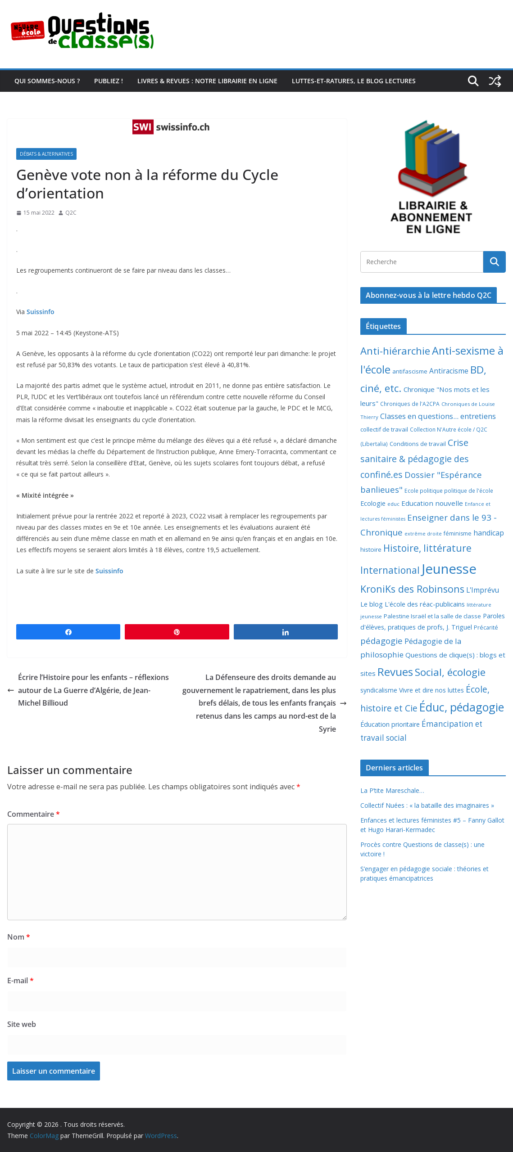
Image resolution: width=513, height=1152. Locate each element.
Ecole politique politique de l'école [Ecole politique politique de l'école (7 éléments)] (448, 491)
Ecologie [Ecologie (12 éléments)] (373, 503)
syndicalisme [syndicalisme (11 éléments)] (378, 690)
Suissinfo (40, 311)
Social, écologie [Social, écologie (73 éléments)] (450, 672)
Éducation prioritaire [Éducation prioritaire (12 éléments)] (390, 724)
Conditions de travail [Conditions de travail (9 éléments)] (418, 444)
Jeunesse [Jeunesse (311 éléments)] (449, 569)
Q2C (71, 212)
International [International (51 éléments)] (390, 570)
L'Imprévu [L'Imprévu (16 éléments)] (482, 590)
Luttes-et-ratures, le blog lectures (354, 80)
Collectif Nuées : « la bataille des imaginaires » (427, 805)
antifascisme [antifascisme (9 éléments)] (409, 371)
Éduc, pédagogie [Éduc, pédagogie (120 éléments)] (461, 707)
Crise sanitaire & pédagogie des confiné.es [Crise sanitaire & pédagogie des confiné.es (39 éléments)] (414, 458)
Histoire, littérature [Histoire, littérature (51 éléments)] (427, 548)
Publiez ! (108, 80)
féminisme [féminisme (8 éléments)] (458, 533)
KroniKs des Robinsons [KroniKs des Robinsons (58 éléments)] (412, 588)
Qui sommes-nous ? (47, 80)
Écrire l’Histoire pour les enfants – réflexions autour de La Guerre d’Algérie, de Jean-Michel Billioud (88, 690)
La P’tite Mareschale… (392, 790)
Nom (18, 937)
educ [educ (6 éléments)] (393, 503)
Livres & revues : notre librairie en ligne (207, 80)
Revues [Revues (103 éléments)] (395, 671)
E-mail (20, 981)
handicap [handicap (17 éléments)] (488, 533)
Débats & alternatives (46, 154)
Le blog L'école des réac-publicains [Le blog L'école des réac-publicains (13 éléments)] (412, 603)
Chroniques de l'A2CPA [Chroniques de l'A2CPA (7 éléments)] (410, 404)
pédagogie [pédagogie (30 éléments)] (381, 640)
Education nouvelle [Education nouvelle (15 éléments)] (432, 503)
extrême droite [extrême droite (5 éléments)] (423, 534)
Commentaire (33, 814)
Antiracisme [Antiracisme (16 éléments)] (448, 371)
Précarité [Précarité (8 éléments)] (486, 627)
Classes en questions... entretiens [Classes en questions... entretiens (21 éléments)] (438, 416)
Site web (21, 1024)
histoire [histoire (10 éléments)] (370, 549)
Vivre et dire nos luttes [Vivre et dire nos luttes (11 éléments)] (431, 690)
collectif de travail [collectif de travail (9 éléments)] (384, 429)
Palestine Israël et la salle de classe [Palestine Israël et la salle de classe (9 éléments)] (432, 616)
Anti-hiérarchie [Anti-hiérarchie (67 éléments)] (395, 350)
